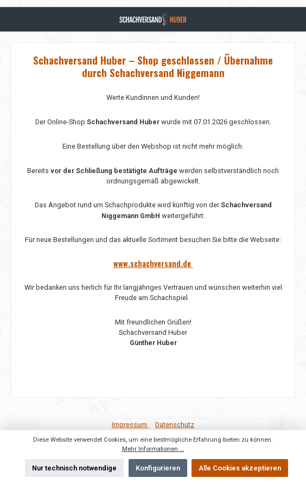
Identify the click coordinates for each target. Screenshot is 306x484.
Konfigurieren (158, 468)
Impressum (130, 425)
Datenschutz (174, 425)
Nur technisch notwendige (74, 468)
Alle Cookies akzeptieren (240, 468)
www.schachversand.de (153, 263)
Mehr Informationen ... (153, 449)
